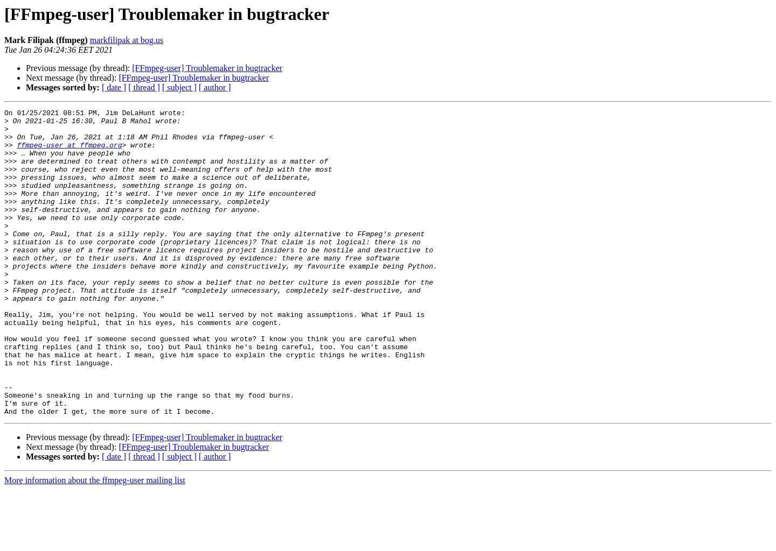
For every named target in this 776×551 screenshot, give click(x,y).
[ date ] (114, 87)
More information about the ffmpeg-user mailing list (94, 541)
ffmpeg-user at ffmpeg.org (69, 153)
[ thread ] (144, 87)
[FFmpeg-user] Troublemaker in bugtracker (207, 68)
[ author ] (215, 87)
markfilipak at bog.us (126, 40)
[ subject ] (179, 87)
